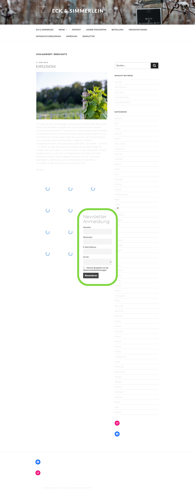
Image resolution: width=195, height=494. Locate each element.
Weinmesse (119, 392)
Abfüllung (118, 118)
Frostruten (119, 179)
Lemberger (119, 245)
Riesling (118, 321)
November (119, 270)
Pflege (117, 301)
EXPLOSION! (46, 66)
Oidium (118, 280)
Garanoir (118, 189)
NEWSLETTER (88, 36)
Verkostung (119, 366)
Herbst (117, 204)
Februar (118, 164)
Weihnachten (120, 372)
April (116, 123)
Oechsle (118, 275)
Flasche (118, 169)
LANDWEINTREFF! (123, 102)
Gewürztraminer (121, 194)
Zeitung (118, 412)
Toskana (118, 351)
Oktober (118, 285)
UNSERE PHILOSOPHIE (96, 29)
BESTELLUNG (117, 29)
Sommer (118, 336)
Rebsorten (119, 316)
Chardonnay (119, 149)
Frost (117, 174)
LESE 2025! (119, 92)
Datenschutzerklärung (51, 488)
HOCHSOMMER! (122, 97)
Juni (116, 235)
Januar (117, 225)
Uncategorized (120, 356)
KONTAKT (76, 29)
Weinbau (118, 377)
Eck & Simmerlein (78, 11)
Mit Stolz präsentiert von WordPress (77, 488)
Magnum (118, 250)
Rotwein (118, 326)
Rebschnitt (119, 306)
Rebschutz (119, 311)
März (117, 260)
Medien (118, 265)
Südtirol (118, 341)
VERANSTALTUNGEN (138, 29)
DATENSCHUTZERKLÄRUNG (48, 36)
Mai (116, 255)
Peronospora (120, 296)
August (117, 128)
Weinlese (118, 387)
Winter (117, 402)
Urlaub (117, 361)
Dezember (119, 154)
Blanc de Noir (120, 144)
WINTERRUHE (121, 87)
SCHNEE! (119, 82)
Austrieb (118, 133)
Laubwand (119, 240)
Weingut (118, 382)
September (119, 331)
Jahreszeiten (120, 215)
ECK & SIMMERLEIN (44, 29)
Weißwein (119, 397)
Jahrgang (118, 220)
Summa (118, 346)
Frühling (118, 184)
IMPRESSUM (71, 36)
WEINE (63, 29)
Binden (117, 139)
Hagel (117, 199)
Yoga (116, 407)
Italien (117, 209)
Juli (116, 230)
